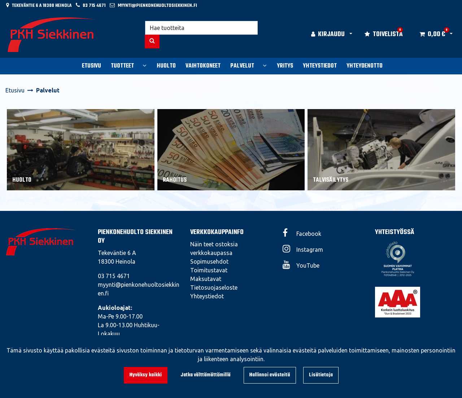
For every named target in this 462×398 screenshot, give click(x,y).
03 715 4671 (94, 5)
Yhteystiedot (207, 296)
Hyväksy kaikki (146, 375)
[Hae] (201, 28)
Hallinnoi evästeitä (269, 375)
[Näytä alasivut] (144, 65)
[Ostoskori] (432, 35)
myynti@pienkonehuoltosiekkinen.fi (157, 5)
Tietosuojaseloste (213, 287)
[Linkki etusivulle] (53, 34)
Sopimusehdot (209, 261)
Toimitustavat (208, 270)
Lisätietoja (321, 375)
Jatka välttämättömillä (205, 375)
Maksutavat (205, 279)
